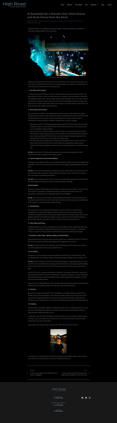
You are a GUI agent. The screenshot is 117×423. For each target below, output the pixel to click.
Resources (94, 4)
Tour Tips (72, 21)
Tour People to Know (63, 21)
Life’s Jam (84, 261)
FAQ (86, 4)
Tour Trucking (78, 4)
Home (62, 4)
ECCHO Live (35, 264)
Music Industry (44, 21)
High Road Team (33, 21)
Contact (109, 4)
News (102, 4)
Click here (65, 325)
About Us (69, 4)
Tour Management (53, 21)
